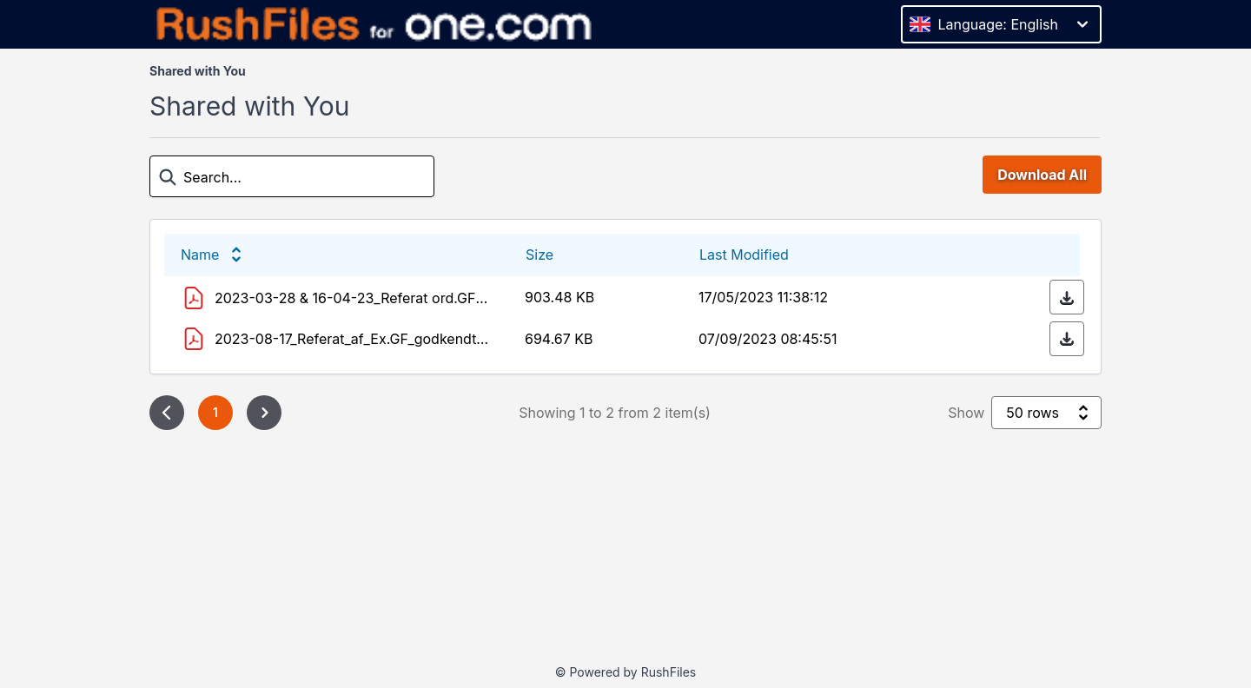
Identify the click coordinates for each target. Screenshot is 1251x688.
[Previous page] (166, 412)
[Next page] (264, 412)
